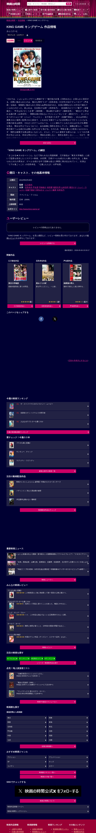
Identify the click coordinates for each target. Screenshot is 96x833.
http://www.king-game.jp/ (29, 209)
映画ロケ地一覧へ (47, 777)
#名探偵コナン (36, 658)
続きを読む (47, 143)
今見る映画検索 (80, 4)
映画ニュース (31, 14)
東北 (50, 727)
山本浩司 (65, 187)
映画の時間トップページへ (17, 811)
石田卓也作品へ (47, 306)
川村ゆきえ (40, 190)
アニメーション (54, 757)
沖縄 (50, 740)
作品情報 (21, 20)
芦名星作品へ (75, 306)
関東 (50, 718)
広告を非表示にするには (78, 360)
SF (9, 762)
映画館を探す (14, 14)
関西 (9, 722)
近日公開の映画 (64, 10)
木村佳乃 (60, 190)
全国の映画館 (37, 829)
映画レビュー (47, 647)
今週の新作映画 (48, 10)
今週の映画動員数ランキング (17, 432)
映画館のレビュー (39, 832)
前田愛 (50, 187)
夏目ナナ (73, 187)
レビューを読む (81, 14)
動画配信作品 (64, 14)
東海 (50, 722)
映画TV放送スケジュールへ (47, 702)
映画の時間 (10, 20)
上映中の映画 (31, 10)
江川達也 (28, 185)
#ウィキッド (23, 658)
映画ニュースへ (47, 580)
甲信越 (10, 731)
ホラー (51, 766)
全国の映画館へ (47, 746)
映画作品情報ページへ (16, 807)
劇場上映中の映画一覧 (47, 471)
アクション (12, 757)
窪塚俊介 (42, 187)
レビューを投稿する (47, 243)
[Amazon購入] (27, 90)
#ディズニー (49, 658)
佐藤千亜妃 (30, 190)
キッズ (51, 762)
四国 (50, 735)
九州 (9, 740)
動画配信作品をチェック (47, 510)
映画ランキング (81, 10)
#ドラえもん (11, 658)
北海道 (10, 727)
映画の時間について (47, 801)
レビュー (27, 41)
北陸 (50, 731)
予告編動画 (47, 14)
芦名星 (35, 187)
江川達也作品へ (19, 306)
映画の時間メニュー (14, 10)
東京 (9, 718)
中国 (9, 735)
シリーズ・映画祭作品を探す (47, 663)
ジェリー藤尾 (50, 190)
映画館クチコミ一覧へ (47, 772)
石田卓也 (28, 187)
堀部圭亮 (57, 187)
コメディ (11, 766)
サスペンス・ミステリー (16, 35)
